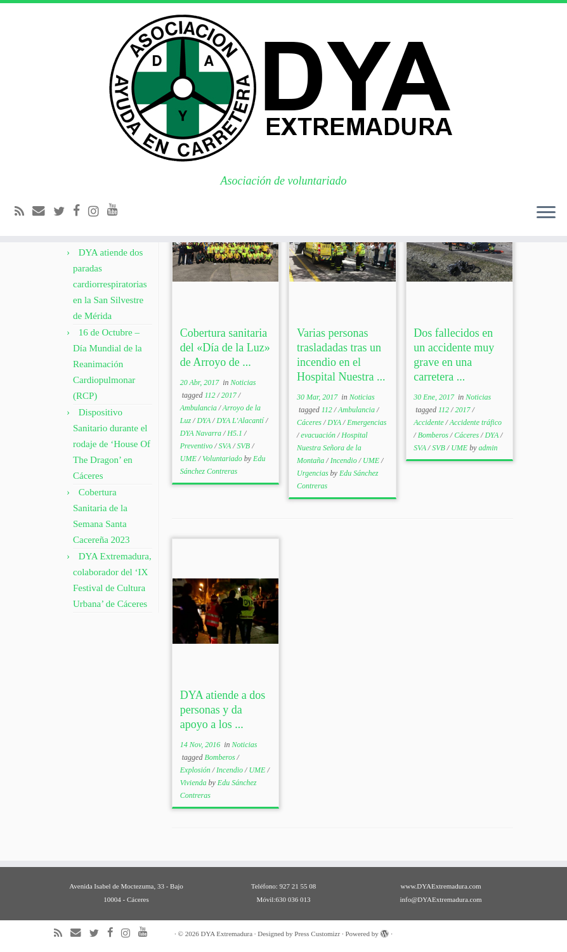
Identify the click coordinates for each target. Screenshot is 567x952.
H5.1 (235, 433)
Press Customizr (317, 933)
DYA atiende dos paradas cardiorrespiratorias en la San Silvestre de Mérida (110, 284)
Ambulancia (199, 407)
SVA (226, 445)
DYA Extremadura (226, 933)
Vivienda (194, 782)
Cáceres (310, 422)
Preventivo (197, 445)
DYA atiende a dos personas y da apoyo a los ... (222, 710)
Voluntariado (223, 458)
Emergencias (366, 422)
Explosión (196, 770)
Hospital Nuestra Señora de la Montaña (332, 448)
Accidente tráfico (476, 422)
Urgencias (313, 473)
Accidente (429, 422)
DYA (204, 420)
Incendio (344, 460)
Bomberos (434, 435)
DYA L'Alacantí (241, 420)
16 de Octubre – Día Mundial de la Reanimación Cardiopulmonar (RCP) (107, 364)
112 (210, 395)
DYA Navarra (201, 433)
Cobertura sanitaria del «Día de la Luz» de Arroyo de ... (225, 347)
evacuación (319, 435)
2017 (229, 395)
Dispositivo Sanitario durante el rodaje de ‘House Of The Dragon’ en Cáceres (111, 444)
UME (189, 458)
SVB (244, 445)
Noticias (243, 382)
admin (488, 447)
